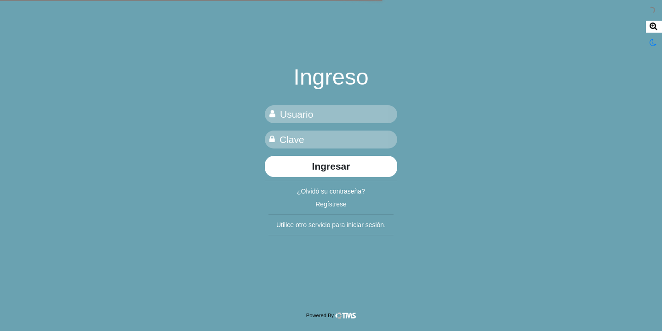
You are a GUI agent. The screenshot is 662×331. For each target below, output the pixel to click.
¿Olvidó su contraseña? (331, 191)
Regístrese (331, 204)
